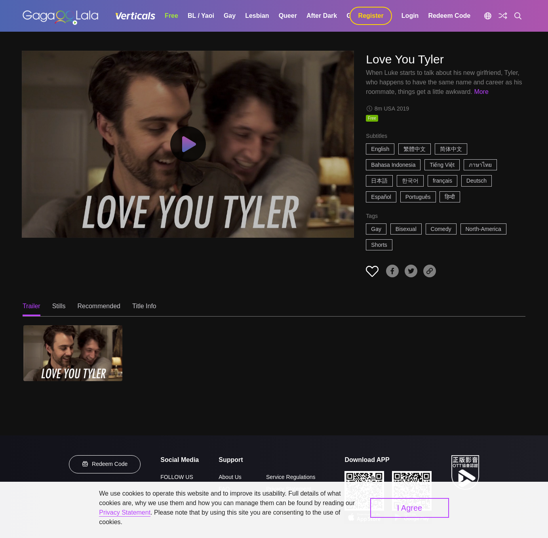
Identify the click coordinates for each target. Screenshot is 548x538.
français (442, 180)
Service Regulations (291, 477)
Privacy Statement (124, 512)
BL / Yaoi (201, 15)
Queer (288, 15)
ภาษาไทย (480, 165)
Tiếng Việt (442, 165)
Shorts (379, 245)
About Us (230, 477)
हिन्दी (450, 197)
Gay (230, 15)
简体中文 (451, 149)
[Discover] (502, 15)
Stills (59, 306)
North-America (483, 229)
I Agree (409, 508)
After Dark (321, 15)
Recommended (98, 306)
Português (418, 197)
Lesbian (257, 15)
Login (410, 15)
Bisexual (406, 229)
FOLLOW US (176, 477)
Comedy (441, 229)
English (380, 149)
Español (381, 197)
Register (371, 15)
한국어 (410, 180)
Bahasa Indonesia (393, 165)
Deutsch (476, 180)
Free (171, 15)
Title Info (144, 306)
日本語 (379, 180)
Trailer (31, 306)
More (481, 91)
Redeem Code (449, 15)
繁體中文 (414, 149)
